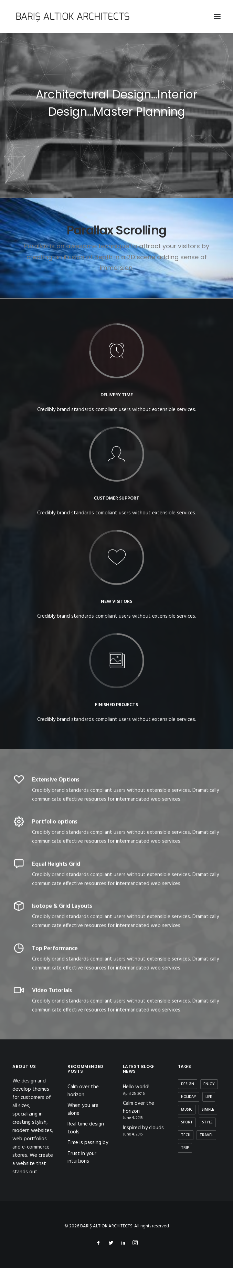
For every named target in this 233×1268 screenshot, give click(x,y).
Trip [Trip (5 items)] (185, 1148)
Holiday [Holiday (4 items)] (188, 1097)
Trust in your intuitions (81, 1158)
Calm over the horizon (83, 1091)
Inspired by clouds (143, 1128)
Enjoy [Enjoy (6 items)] (209, 1084)
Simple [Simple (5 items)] (208, 1110)
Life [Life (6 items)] (208, 1097)
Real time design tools (85, 1128)
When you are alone (82, 1109)
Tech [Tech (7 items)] (185, 1135)
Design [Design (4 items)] (187, 1084)
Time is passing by (87, 1143)
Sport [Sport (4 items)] (187, 1122)
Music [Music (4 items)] (186, 1110)
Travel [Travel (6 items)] (206, 1135)
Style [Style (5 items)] (207, 1122)
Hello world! (136, 1087)
